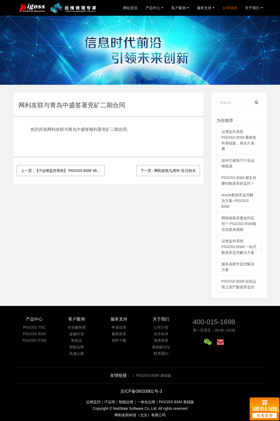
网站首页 (130, 8)
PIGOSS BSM (34, 334)
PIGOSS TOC (34, 327)
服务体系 (119, 334)
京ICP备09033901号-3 (141, 391)
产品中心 (153, 8)
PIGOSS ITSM (34, 340)
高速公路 (76, 353)
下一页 (168, 171)
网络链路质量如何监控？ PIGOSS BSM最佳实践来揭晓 (238, 224)
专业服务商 (76, 327)
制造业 (76, 340)
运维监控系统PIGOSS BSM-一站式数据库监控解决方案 (239, 247)
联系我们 (161, 353)
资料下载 (119, 340)
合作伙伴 (161, 334)
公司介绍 (161, 327)
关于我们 (252, 8)
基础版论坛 (161, 347)
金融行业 (76, 334)
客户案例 (178, 8)
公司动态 (229, 8)
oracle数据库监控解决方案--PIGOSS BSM (237, 201)
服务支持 (204, 8)
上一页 (63, 171)
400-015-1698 (214, 322)
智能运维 (76, 347)
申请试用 (119, 327)
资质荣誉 (161, 340)
